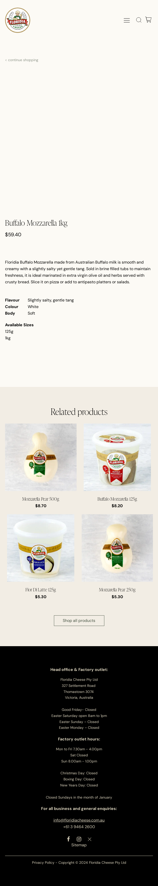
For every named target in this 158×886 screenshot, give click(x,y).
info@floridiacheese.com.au (79, 820)
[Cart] (148, 20)
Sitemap (79, 845)
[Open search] (139, 20)
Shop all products (79, 620)
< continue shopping (21, 60)
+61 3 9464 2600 (79, 826)
